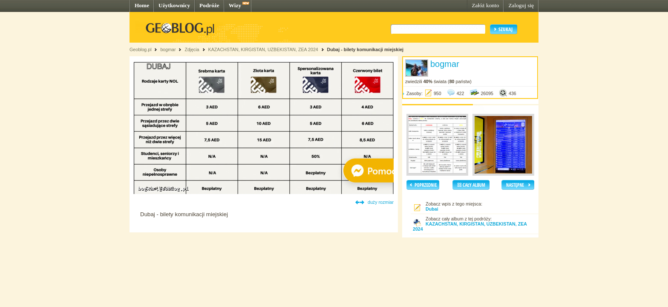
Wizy (235, 5)
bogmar (168, 49)
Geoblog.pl (141, 49)
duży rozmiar (381, 202)
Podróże (209, 5)
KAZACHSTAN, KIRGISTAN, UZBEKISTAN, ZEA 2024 (264, 49)
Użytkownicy (174, 5)
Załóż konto (485, 5)
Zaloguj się (521, 5)
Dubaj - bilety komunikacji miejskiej (365, 49)
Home (142, 5)
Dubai (432, 208)
